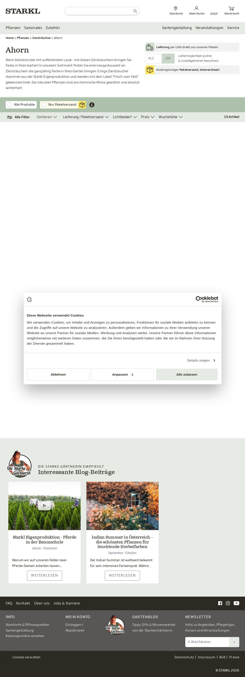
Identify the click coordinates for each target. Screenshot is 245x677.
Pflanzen (13, 28)
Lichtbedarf (122, 117)
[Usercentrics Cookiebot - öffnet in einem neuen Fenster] (199, 299)
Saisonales (33, 28)
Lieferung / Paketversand (83, 117)
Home (10, 38)
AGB (222, 657)
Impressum (207, 657)
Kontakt (23, 603)
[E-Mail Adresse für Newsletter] (207, 642)
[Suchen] (234, 642)
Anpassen (122, 374)
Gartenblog (145, 617)
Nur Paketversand (67, 105)
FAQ (9, 603)
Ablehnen (58, 374)
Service (233, 28)
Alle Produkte (24, 105)
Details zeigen (198, 360)
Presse (234, 657)
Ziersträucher (41, 38)
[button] (18, 117)
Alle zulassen (186, 374)
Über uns (42, 603)
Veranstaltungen (210, 28)
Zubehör (53, 28)
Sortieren (44, 117)
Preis (145, 117)
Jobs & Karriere (66, 603)
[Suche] (102, 11)
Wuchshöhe (168, 117)
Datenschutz (184, 657)
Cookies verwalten (26, 657)
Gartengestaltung (177, 28)
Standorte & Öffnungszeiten (27, 625)
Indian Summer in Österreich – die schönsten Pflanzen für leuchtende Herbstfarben (122, 542)
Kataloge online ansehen (25, 636)
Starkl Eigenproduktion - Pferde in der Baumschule (44, 540)
